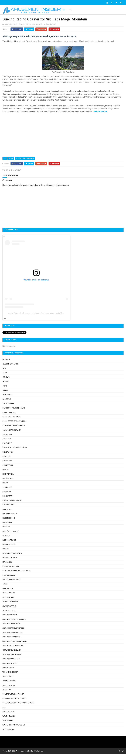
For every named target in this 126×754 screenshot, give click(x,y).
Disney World (7, 452)
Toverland (6, 690)
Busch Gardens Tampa (11, 417)
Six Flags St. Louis (9, 663)
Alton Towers (8, 403)
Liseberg (5, 549)
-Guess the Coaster (10, 364)
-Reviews (5, 377)
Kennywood (7, 509)
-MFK (4, 368)
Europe (5, 483)
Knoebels (6, 527)
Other (5, 584)
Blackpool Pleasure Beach (13, 408)
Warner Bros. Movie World (13, 725)
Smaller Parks (8, 668)
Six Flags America (9, 615)
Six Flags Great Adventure (13, 628)
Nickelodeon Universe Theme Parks (16, 571)
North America (8, 575)
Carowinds (7, 434)
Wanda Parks (7, 720)
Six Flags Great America (12, 632)
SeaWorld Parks (9, 606)
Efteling (5, 470)
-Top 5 (4, 386)
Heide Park (6, 492)
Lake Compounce (9, 540)
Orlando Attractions (11, 580)
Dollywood (7, 461)
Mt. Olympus (7, 562)
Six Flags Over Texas (10, 659)
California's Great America (13, 426)
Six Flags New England (11, 650)
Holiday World (8, 505)
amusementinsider (31, 313)
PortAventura (8, 597)
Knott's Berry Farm (10, 531)
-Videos (5, 390)
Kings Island (7, 522)
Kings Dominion (8, 518)
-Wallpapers (7, 395)
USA (3, 707)
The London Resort (10, 672)
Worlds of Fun (8, 729)
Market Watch (100, 111)
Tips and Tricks (8, 681)
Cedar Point (7, 439)
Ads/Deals (6, 399)
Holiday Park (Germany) (12, 500)
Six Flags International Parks (14, 641)
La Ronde (6, 536)
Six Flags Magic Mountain (25, 158)
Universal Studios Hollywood (14, 698)
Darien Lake (7, 443)
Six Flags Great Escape (11, 637)
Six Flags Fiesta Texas (11, 624)
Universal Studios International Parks (18, 703)
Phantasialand (8, 593)
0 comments (51, 24)
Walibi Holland (8, 716)
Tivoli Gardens (8, 685)
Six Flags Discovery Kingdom (14, 619)
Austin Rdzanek (14, 313)
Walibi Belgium (8, 712)
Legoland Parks (8, 544)
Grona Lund (7, 487)
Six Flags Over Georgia (11, 654)
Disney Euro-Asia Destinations (14, 448)
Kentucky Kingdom (9, 514)
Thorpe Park (7, 676)
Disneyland (7, 456)
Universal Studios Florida (13, 694)
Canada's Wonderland (11, 430)
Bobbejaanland (9, 412)
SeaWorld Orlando (10, 602)
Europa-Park (7, 478)
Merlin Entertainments (12, 553)
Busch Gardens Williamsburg (14, 421)
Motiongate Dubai (9, 558)
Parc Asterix (7, 588)
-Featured (6, 359)
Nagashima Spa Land (10, 566)
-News (11, 158)
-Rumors (5, 381)
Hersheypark (7, 496)
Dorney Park (7, 465)
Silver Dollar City (9, 610)
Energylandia (8, 474)
